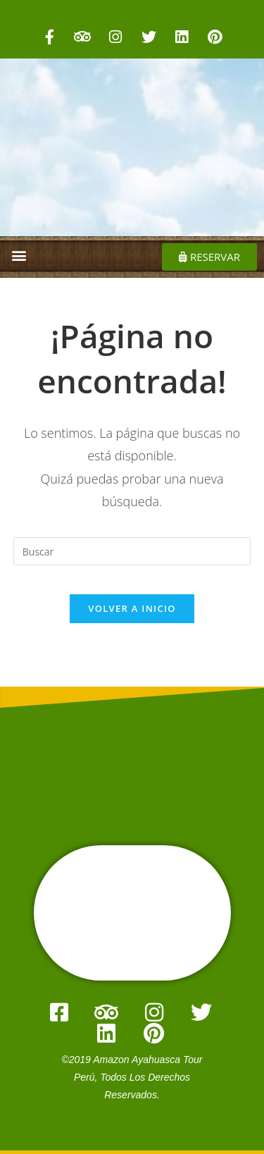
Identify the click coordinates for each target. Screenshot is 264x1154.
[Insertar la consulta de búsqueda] (132, 551)
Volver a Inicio (131, 608)
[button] (18, 254)
